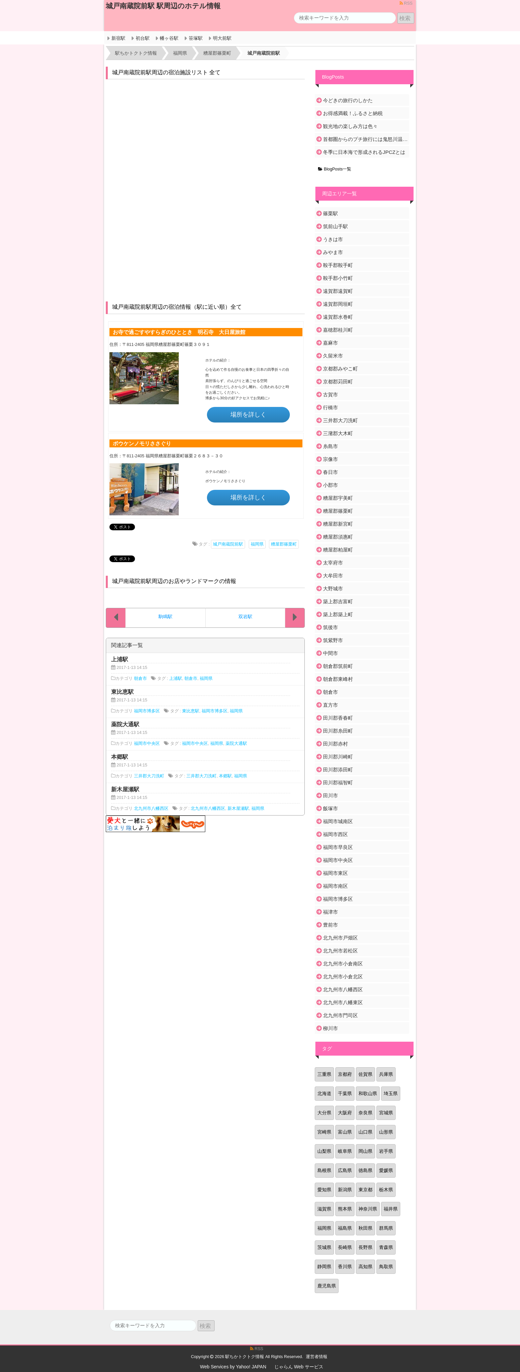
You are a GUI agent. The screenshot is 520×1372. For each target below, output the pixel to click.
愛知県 (324, 1189)
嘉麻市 (330, 343)
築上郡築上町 (338, 614)
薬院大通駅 (236, 743)
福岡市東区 (335, 873)
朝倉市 (140, 678)
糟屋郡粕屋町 (338, 550)
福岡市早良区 (338, 847)
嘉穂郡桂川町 (338, 330)
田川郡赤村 (335, 744)
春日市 (330, 472)
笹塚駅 (196, 38)
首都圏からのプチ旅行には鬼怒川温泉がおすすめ (365, 139)
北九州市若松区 (340, 950)
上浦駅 (175, 678)
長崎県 (345, 1247)
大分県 (324, 1112)
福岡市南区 (335, 886)
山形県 (386, 1132)
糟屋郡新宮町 (338, 524)
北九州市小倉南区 (343, 963)
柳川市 (330, 1028)
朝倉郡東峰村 (338, 679)
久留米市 (333, 356)
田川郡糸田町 (338, 731)
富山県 (345, 1132)
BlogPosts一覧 (334, 169)
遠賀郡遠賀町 (338, 291)
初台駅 (143, 38)
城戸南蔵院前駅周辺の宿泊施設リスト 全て (166, 72)
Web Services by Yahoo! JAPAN (233, 1366)
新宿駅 (118, 38)
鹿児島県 (326, 1285)
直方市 (330, 705)
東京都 (365, 1189)
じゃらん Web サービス (298, 1366)
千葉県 (345, 1093)
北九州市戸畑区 (340, 938)
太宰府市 (333, 562)
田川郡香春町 (338, 718)
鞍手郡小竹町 (338, 278)
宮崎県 (324, 1132)
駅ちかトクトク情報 (244, 1356)
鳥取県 (386, 1266)
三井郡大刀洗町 (149, 776)
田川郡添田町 (338, 769)
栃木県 (386, 1189)
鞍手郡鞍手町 (338, 265)
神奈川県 (367, 1208)
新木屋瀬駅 (238, 808)
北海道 (324, 1093)
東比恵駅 (190, 711)
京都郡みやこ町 (340, 368)
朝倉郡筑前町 (338, 666)
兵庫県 (386, 1074)
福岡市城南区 (338, 821)
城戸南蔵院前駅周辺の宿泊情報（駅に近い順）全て (177, 307)
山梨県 (324, 1151)
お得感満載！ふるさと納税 (353, 113)
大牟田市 (333, 575)
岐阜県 (345, 1151)
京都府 (345, 1074)
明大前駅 (222, 38)
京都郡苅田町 (338, 381)
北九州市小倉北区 (343, 976)
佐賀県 (365, 1074)
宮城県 (386, 1112)
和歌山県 (367, 1093)
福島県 (345, 1228)
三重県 (324, 1074)
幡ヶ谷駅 (169, 38)
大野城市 (333, 588)
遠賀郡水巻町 (338, 317)
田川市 (330, 795)
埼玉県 (391, 1093)
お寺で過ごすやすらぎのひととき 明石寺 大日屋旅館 (179, 332)
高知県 (365, 1266)
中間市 (330, 653)
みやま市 (333, 252)
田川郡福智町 (338, 782)
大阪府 (345, 1112)
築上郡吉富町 (338, 601)
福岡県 (257, 544)
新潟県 (345, 1189)
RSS (406, 3)
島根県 (324, 1170)
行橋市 (330, 407)
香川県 (345, 1266)
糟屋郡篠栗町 (284, 544)
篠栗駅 (330, 213)
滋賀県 (324, 1208)
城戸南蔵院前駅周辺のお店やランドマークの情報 (174, 581)
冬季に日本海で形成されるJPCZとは (364, 152)
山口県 (365, 1132)
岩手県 (386, 1151)
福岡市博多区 (147, 711)
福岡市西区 (335, 834)
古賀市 (330, 394)
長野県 (365, 1247)
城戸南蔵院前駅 (228, 544)
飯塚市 (330, 808)
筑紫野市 (333, 640)
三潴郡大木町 (338, 433)
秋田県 (365, 1228)
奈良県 (365, 1112)
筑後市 (330, 627)
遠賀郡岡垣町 (338, 304)
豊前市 (330, 925)
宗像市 (330, 459)
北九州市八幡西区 (151, 808)
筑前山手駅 (335, 226)
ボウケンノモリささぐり (142, 443)
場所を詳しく (248, 414)
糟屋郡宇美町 (338, 498)
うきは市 (333, 239)
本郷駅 (225, 776)
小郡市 (330, 485)
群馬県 (386, 1228)
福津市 (330, 912)
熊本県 (345, 1208)
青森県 (386, 1247)
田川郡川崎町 (338, 756)
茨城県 (324, 1247)
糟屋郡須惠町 (338, 537)
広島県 (345, 1170)
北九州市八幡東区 (343, 1002)
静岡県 (324, 1266)
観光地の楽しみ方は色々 (350, 126)
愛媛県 (386, 1170)
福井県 (391, 1208)
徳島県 (365, 1170)
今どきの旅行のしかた (348, 100)
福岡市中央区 (147, 743)
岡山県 (365, 1151)
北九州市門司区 (340, 1015)
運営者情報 (316, 1356)
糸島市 (330, 446)
